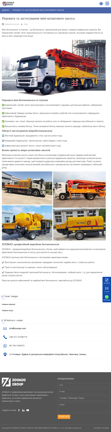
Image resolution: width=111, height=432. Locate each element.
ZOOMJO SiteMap (101, 428)
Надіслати (64, 417)
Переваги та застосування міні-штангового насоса (38, 10)
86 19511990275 (17, 346)
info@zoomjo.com (17, 329)
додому (6, 10)
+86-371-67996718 (18, 337)
